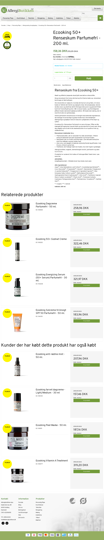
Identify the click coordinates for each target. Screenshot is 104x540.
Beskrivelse (57, 85)
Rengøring (41, 18)
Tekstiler (31, 18)
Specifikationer (66, 85)
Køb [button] (88, 78)
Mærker (76, 18)
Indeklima (59, 18)
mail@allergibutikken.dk (8, 520)
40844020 (6, 517)
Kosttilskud (21, 18)
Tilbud (68, 18)
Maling (50, 18)
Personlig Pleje (8, 18)
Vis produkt (86, 214)
